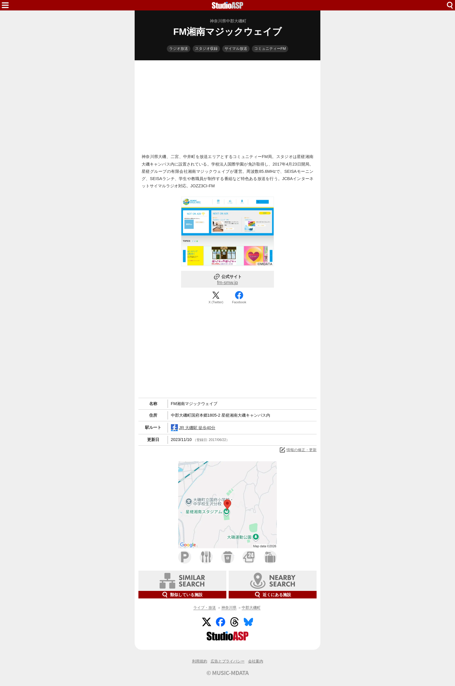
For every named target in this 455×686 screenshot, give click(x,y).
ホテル (270, 557)
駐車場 (184, 557)
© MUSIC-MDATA (227, 673)
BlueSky (248, 622)
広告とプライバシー (228, 661)
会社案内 (255, 661)
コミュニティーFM (270, 48)
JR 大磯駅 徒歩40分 (193, 427)
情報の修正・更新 (298, 450)
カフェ (227, 557)
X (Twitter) (216, 302)
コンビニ (248, 557)
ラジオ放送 (178, 48)
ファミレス (206, 557)
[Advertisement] (227, 105)
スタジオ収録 (206, 48)
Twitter (206, 622)
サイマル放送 (236, 48)
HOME (227, 5)
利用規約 (199, 661)
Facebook (239, 302)
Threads (234, 622)
